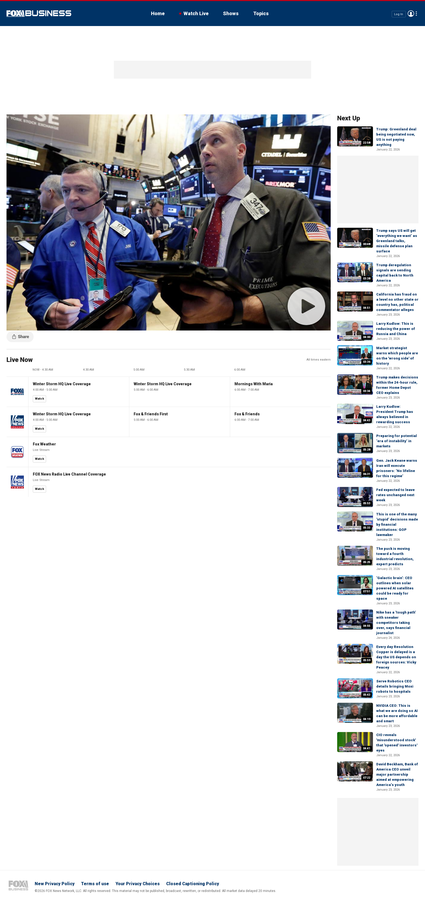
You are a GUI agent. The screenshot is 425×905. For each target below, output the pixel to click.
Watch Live (195, 13)
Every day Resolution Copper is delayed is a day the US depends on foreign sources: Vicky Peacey (396, 657)
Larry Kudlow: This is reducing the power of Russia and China (395, 329)
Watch (39, 398)
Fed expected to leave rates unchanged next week (395, 495)
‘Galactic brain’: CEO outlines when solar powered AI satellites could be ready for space (395, 588)
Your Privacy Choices (137, 883)
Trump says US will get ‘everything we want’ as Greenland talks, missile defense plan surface (396, 241)
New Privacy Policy (55, 883)
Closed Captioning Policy (192, 883)
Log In (398, 14)
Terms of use (95, 883)
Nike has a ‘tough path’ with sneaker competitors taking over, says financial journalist (396, 622)
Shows (231, 13)
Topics (261, 13)
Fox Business (39, 13)
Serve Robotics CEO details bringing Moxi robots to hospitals (394, 686)
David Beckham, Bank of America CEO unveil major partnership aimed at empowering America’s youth (397, 774)
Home (158, 13)
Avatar (411, 13)
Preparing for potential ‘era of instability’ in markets (396, 441)
